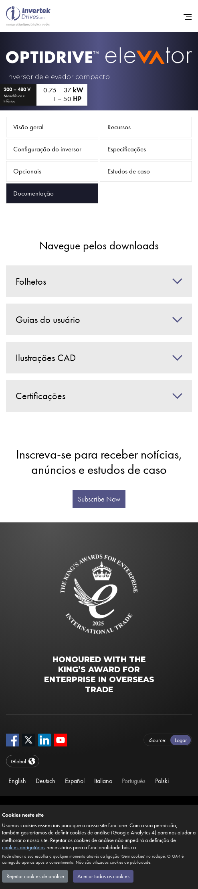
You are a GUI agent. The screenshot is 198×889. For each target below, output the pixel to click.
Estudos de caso (128, 171)
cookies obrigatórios (23, 847)
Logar (181, 740)
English (17, 781)
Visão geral (28, 126)
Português (133, 781)
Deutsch (45, 781)
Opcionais (27, 171)
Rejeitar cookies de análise (35, 876)
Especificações (126, 149)
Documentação (33, 193)
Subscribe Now (99, 499)
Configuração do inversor (47, 149)
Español (75, 781)
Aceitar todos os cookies (103, 876)
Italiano (103, 781)
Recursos (119, 126)
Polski (162, 781)
